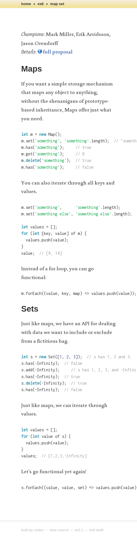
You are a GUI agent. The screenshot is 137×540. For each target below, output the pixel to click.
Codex (39, 530)
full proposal (58, 51)
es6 (41, 4)
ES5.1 (79, 530)
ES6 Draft (96, 530)
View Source (59, 530)
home (26, 4)
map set (57, 4)
